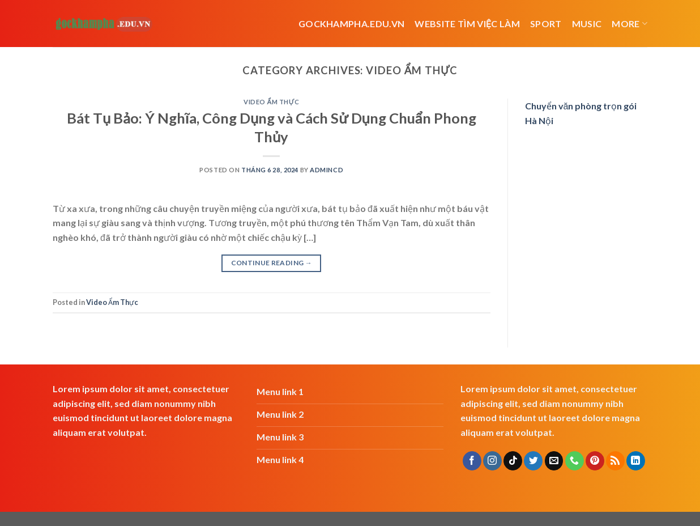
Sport (546, 23)
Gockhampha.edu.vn (351, 23)
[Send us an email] (554, 460)
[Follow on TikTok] (512, 460)
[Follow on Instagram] (492, 460)
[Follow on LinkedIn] (635, 460)
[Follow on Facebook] (472, 460)
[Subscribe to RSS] (615, 460)
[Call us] (574, 460)
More (629, 23)
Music (587, 23)
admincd (326, 169)
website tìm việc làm (467, 23)
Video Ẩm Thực (271, 101)
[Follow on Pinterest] (595, 460)
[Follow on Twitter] (533, 460)
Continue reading (272, 262)
